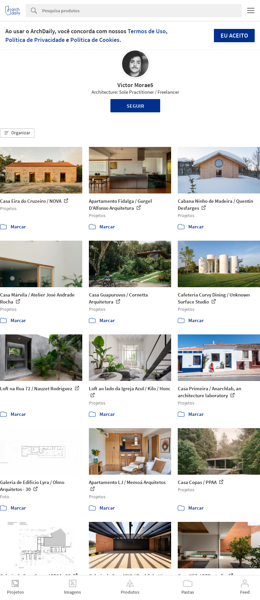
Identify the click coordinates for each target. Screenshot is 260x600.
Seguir (135, 105)
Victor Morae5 (135, 85)
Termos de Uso (147, 31)
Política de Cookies (94, 40)
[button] (17, 133)
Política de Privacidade (35, 40)
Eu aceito (234, 35)
